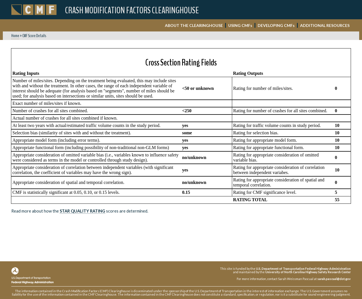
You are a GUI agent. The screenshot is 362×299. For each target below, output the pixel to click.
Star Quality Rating (82, 211)
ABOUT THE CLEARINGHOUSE (194, 25)
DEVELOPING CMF (276, 25)
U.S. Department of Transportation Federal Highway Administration (303, 268)
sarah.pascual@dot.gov (334, 279)
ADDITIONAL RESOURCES (325, 25)
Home (15, 36)
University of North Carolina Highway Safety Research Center (308, 272)
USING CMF (240, 25)
